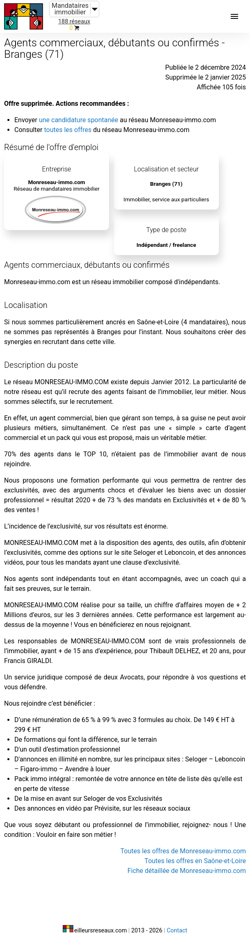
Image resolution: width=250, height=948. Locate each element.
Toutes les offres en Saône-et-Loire (195, 861)
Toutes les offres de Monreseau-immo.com (183, 851)
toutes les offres (67, 130)
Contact (177, 930)
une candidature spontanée (78, 120)
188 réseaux (74, 21)
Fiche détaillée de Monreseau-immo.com (186, 871)
